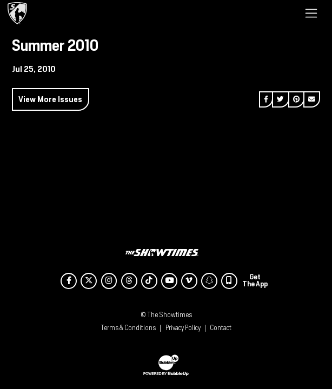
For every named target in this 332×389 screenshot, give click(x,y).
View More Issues (50, 99)
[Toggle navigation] (311, 13)
